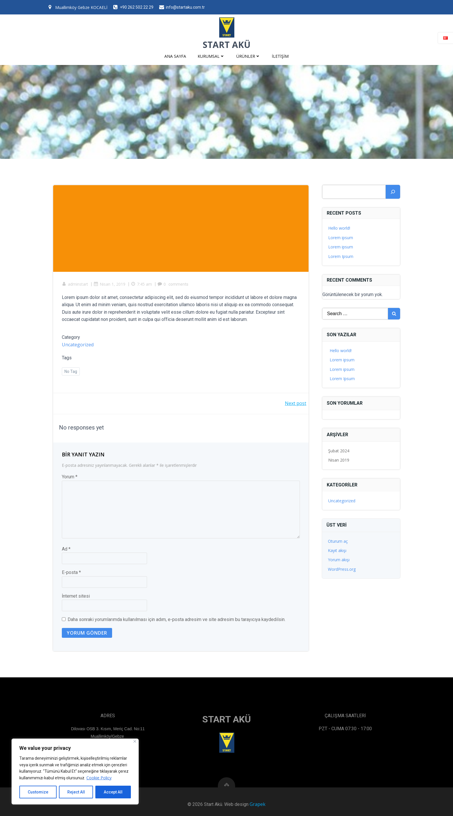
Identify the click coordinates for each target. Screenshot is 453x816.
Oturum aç (338, 541)
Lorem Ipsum (340, 256)
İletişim (280, 56)
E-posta (71, 572)
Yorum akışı (339, 559)
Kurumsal (211, 56)
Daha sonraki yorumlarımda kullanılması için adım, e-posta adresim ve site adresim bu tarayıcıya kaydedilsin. (176, 619)
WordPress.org (342, 569)
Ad (66, 549)
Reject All (76, 792)
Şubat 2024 (338, 450)
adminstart (75, 284)
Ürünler (248, 56)
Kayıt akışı (337, 550)
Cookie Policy (99, 777)
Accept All (113, 792)
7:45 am (141, 284)
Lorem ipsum (340, 237)
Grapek (258, 804)
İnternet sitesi (76, 596)
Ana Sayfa (175, 56)
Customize (38, 792)
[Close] (134, 741)
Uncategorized (78, 344)
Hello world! (339, 228)
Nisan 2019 (338, 460)
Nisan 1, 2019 (109, 284)
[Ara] (393, 192)
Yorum (69, 477)
